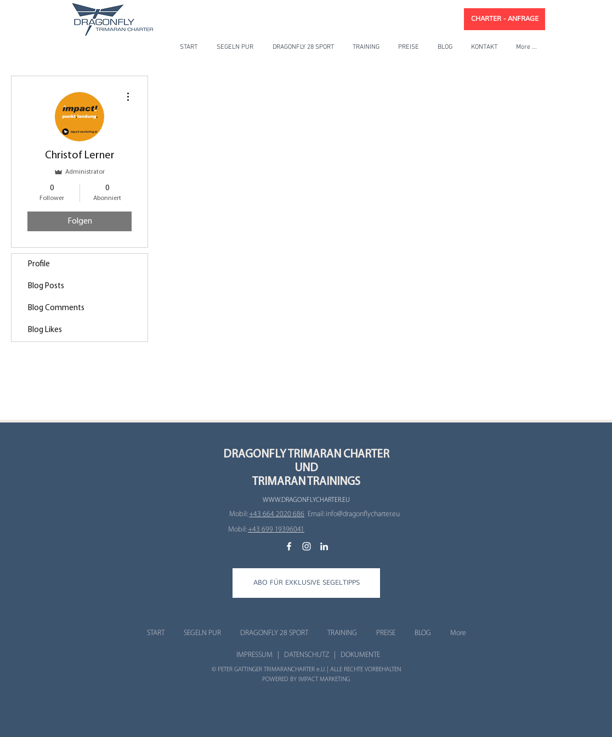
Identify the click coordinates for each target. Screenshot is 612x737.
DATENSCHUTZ (306, 654)
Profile (39, 264)
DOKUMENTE (360, 654)
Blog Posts (46, 286)
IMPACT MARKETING (324, 679)
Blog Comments (56, 308)
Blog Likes (45, 330)
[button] (306, 583)
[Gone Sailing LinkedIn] (324, 546)
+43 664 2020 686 (276, 514)
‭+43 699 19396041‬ (276, 529)
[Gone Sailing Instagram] (306, 546)
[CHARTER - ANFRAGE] (504, 19)
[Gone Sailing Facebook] (289, 546)
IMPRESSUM (254, 654)
